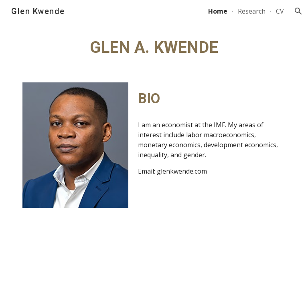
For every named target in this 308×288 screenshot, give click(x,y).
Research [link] (251, 11)
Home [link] (217, 11)
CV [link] (280, 11)
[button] (298, 11)
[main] (153, 47)
